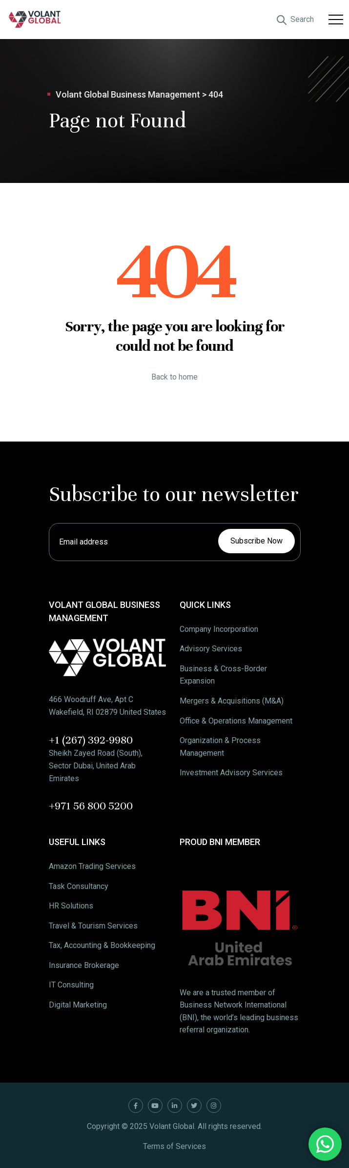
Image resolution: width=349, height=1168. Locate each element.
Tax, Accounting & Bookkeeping (102, 945)
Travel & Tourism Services (93, 925)
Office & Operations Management (236, 720)
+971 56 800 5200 (91, 805)
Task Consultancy (78, 886)
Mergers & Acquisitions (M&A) (232, 700)
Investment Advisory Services (231, 772)
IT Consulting (71, 984)
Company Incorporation (219, 629)
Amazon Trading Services (92, 866)
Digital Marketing (78, 1004)
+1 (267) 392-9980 (91, 739)
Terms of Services (174, 1146)
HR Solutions (71, 905)
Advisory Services (211, 648)
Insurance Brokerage (84, 965)
